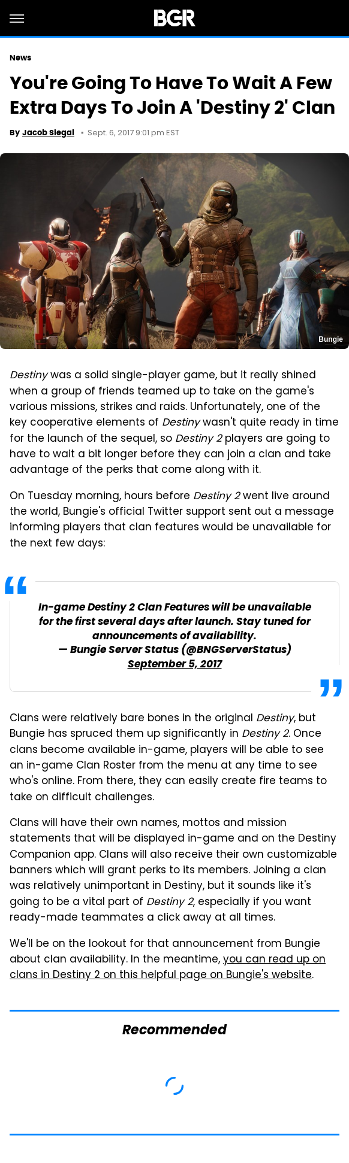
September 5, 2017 (175, 664)
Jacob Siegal (48, 132)
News (20, 58)
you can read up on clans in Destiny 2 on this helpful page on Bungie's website (168, 968)
